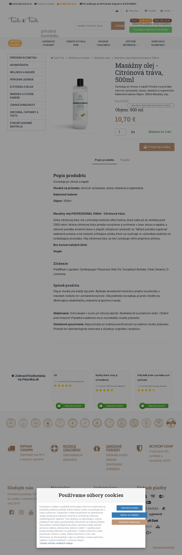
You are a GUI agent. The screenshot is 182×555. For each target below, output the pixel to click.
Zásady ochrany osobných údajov (56, 543)
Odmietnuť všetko (129, 508)
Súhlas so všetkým (129, 515)
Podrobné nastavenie (129, 522)
